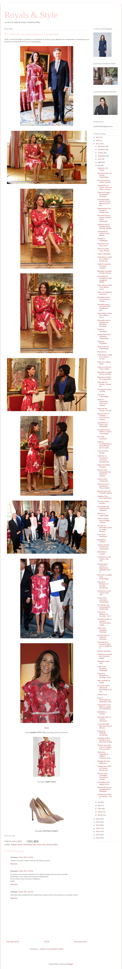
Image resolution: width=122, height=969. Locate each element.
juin (99, 165)
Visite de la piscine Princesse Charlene (104, 266)
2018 (98, 140)
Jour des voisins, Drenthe (103, 502)
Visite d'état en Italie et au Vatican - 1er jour (104, 357)
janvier (100, 815)
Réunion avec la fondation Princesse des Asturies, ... (103, 416)
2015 (98, 822)
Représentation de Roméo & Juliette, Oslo (104, 210)
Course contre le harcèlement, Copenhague (103, 547)
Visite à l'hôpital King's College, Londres (103, 520)
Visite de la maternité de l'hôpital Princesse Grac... (104, 755)
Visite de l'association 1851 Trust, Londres (102, 402)
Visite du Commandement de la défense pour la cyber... (104, 445)
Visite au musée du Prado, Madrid (104, 368)
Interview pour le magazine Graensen (103, 637)
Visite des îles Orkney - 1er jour (104, 409)
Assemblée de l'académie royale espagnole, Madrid (104, 279)
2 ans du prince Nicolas (102, 452)
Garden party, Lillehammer (102, 480)
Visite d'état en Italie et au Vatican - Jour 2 (104, 315)
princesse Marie (52, 845)
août (99, 159)
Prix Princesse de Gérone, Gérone (104, 181)
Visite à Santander (104, 254)
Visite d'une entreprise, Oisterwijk (102, 630)
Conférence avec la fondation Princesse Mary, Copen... (104, 622)
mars (100, 809)
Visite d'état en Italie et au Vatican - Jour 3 (104, 287)
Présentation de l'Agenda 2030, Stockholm (103, 508)
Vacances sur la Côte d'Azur (103, 245)
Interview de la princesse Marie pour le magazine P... (104, 645)
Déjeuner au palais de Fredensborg (104, 378)
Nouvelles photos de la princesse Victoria (103, 299)
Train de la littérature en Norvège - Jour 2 (104, 614)
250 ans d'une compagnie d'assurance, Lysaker (102, 776)
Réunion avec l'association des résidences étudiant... (104, 473)
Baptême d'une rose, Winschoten (104, 497)
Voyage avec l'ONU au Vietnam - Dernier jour (104, 768)
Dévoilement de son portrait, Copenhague (104, 175)
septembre (102, 156)
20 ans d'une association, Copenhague (102, 600)
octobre (101, 153)
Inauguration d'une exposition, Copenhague (104, 336)
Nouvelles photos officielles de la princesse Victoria (104, 740)
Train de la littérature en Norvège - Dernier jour (102, 585)
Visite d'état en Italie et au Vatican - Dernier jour (104, 259)
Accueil (46, 942)
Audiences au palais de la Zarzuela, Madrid (104, 656)
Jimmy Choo (41, 845)
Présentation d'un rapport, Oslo (103, 783)
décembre (101, 146)
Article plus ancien (80, 942)
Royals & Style (31, 15)
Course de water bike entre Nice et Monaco (104, 726)
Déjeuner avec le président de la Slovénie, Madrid (104, 226)
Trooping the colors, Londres (104, 390)
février (100, 812)
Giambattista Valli (29, 845)
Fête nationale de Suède (103, 681)
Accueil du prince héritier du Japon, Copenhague (104, 432)
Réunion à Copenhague (102, 514)
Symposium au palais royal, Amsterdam (102, 424)
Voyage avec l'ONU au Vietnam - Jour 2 (104, 796)
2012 (98, 831)
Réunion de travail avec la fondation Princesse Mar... (104, 747)
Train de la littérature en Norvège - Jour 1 (104, 675)
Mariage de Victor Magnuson (103, 762)
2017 (98, 144)
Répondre (13, 864)
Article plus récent (12, 942)
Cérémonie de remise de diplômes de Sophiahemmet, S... (104, 568)
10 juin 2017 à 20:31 (25, 892)
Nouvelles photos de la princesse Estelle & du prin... (103, 307)
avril (99, 805)
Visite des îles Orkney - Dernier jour (104, 384)
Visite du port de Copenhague (103, 348)
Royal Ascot (101, 352)
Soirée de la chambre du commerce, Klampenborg (103, 459)
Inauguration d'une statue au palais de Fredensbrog (104, 707)
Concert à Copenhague (102, 395)
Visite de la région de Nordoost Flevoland (103, 194)
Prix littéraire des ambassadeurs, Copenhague (103, 607)
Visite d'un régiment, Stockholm (104, 293)
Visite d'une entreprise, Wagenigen (102, 668)
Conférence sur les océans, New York (104, 559)
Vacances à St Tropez (102, 169)
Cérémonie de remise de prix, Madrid (103, 233)
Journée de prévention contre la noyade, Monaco (104, 528)
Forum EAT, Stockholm (102, 536)
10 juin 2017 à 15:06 (25, 857)
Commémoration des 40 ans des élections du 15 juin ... (103, 202)
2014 (98, 825)
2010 (98, 838)
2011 (98, 835)
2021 (98, 137)
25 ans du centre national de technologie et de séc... (104, 688)
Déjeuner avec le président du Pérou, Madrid (103, 486)
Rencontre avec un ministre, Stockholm (104, 719)
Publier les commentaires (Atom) (51, 949)
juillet (100, 162)
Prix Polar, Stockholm (102, 438)
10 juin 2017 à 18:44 (25, 871)
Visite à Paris (102, 695)
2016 (98, 819)
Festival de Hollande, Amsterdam (102, 733)
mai (99, 802)
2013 (98, 828)
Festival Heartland (103, 651)
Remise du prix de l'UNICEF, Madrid (104, 492)
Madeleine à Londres (101, 541)
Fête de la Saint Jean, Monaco (103, 250)
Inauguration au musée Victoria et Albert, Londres (104, 187)
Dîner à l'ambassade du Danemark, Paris (104, 700)
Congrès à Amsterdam (102, 239)
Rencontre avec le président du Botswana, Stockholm (103, 323)
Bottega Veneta (16, 845)
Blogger (70, 964)
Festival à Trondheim (102, 330)
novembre (101, 149)
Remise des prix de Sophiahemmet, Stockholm (104, 789)
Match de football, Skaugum (103, 466)
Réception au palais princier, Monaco (104, 272)
